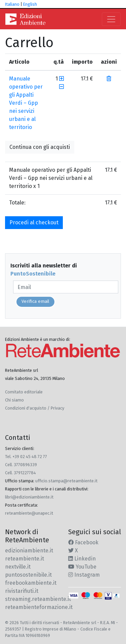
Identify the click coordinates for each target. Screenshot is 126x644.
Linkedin (82, 558)
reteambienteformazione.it (39, 607)
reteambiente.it (24, 558)
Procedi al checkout (33, 222)
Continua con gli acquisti (39, 147)
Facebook (83, 542)
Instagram (84, 575)
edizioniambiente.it (29, 550)
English (30, 4)
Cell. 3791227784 (20, 472)
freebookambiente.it (30, 583)
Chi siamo (14, 399)
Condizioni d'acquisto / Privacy (34, 408)
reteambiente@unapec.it (29, 513)
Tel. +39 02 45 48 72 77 (26, 456)
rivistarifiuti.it (21, 591)
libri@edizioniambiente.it (29, 497)
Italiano (12, 4)
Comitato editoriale (24, 391)
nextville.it (18, 567)
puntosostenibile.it (28, 575)
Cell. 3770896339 (21, 464)
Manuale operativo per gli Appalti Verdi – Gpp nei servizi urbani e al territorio (26, 102)
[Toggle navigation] (111, 19)
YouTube (82, 567)
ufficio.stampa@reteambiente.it (66, 480)
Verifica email (35, 301)
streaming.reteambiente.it (38, 599)
